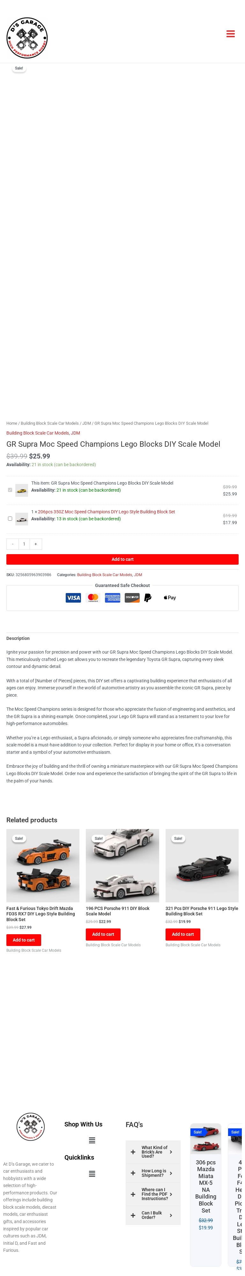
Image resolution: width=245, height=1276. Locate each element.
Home (11, 423)
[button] (91, 1141)
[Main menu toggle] (231, 34)
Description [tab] (18, 638)
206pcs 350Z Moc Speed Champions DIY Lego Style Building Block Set (106, 511)
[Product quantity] (24, 544)
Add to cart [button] (24, 939)
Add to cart (123, 559)
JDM (86, 423)
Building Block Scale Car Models (50, 423)
